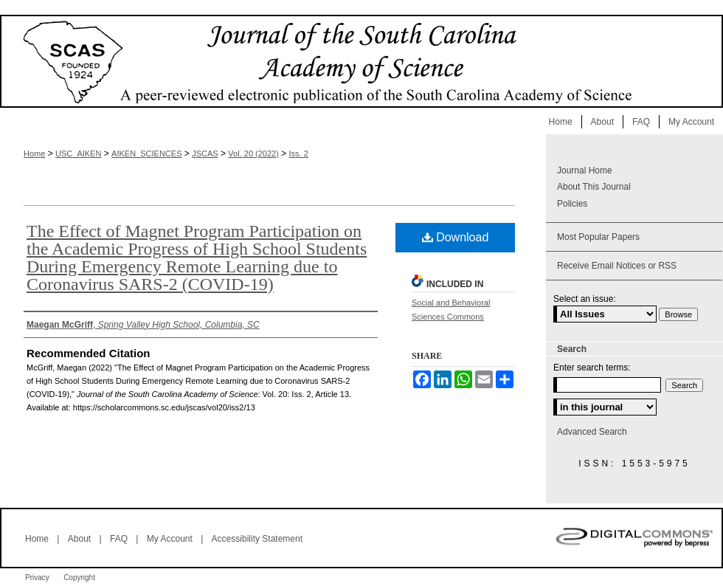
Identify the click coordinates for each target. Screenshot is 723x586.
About (79, 539)
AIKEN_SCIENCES (146, 153)
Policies (572, 204)
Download (455, 237)
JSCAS (205, 153)
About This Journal (594, 187)
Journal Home (584, 170)
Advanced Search (592, 432)
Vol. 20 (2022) (253, 153)
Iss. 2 (298, 153)
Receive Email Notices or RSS (617, 266)
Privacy (37, 577)
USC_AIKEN (78, 153)
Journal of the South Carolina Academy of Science (361, 61)
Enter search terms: (592, 367)
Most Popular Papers (598, 237)
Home (34, 153)
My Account (170, 539)
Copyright (79, 577)
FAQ (119, 539)
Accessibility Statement (257, 539)
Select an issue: (584, 299)
